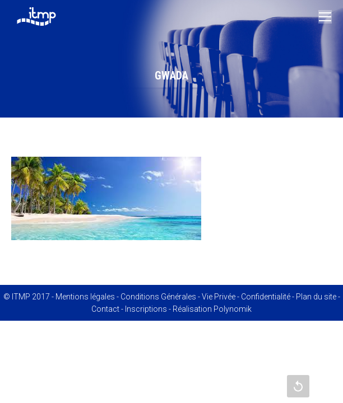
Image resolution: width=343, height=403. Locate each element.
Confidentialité (265, 296)
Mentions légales (85, 296)
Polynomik (233, 308)
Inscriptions (146, 308)
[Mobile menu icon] (325, 17)
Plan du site (316, 296)
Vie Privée (218, 296)
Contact (105, 308)
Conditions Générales (158, 296)
